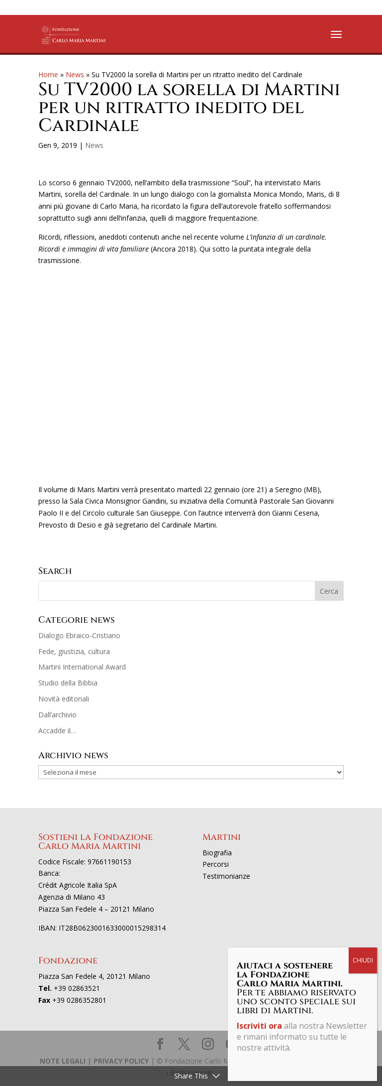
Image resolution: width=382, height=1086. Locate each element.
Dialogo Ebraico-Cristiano (79, 635)
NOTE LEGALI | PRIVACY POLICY (94, 1061)
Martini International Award (82, 667)
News (75, 74)
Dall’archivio (57, 714)
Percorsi (215, 864)
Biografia (217, 852)
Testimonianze (226, 876)
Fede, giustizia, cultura (74, 651)
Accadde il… (57, 730)
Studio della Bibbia (67, 682)
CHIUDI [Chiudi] (363, 960)
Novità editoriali (63, 698)
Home (48, 74)
